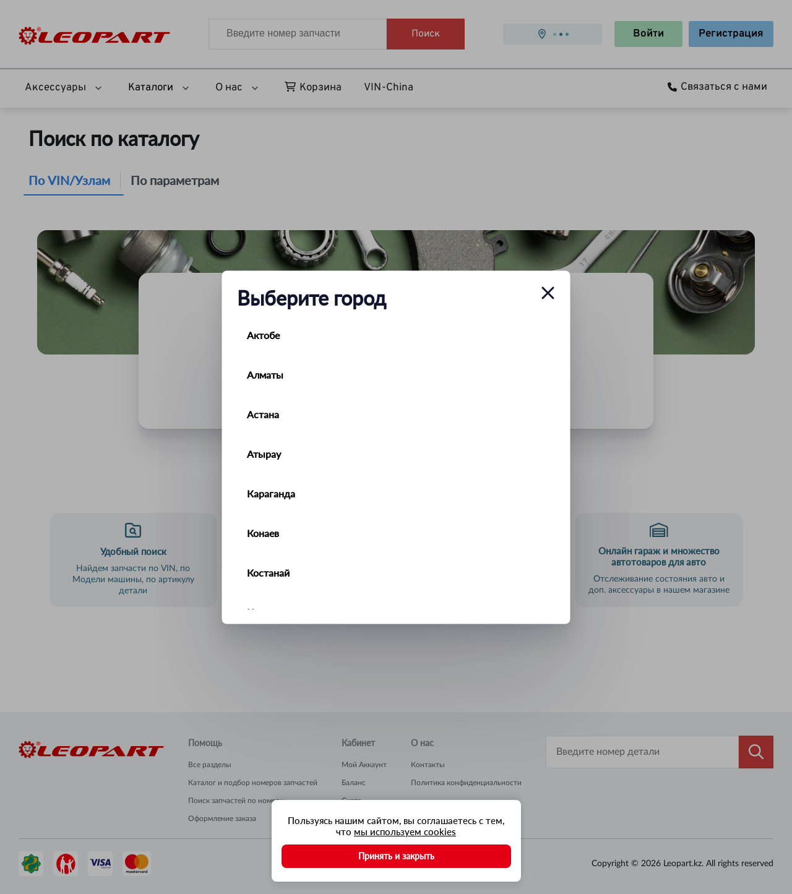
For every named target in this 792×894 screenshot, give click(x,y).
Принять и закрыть (396, 856)
